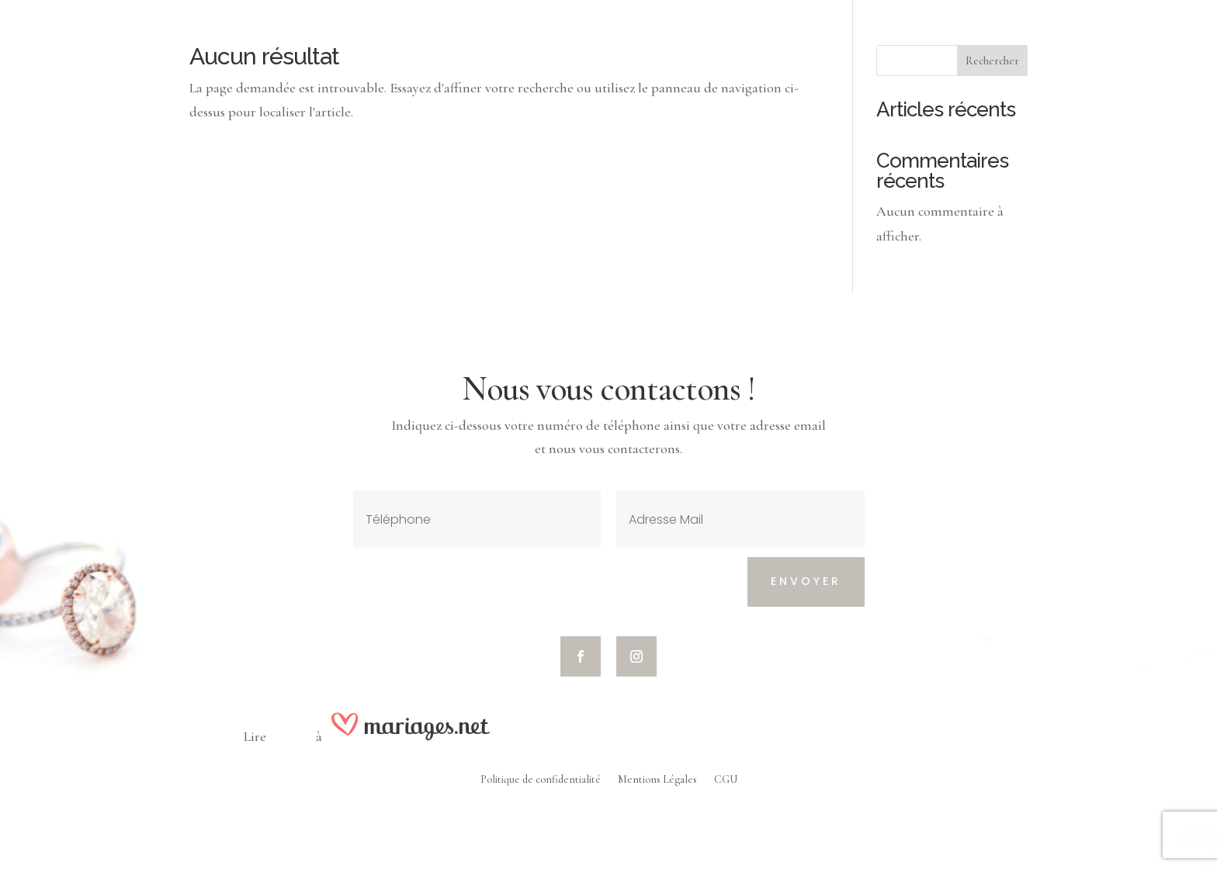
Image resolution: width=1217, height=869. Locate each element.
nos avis (291, 736)
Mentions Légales (657, 780)
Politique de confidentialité (540, 780)
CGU (725, 780)
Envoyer (806, 581)
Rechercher (992, 61)
